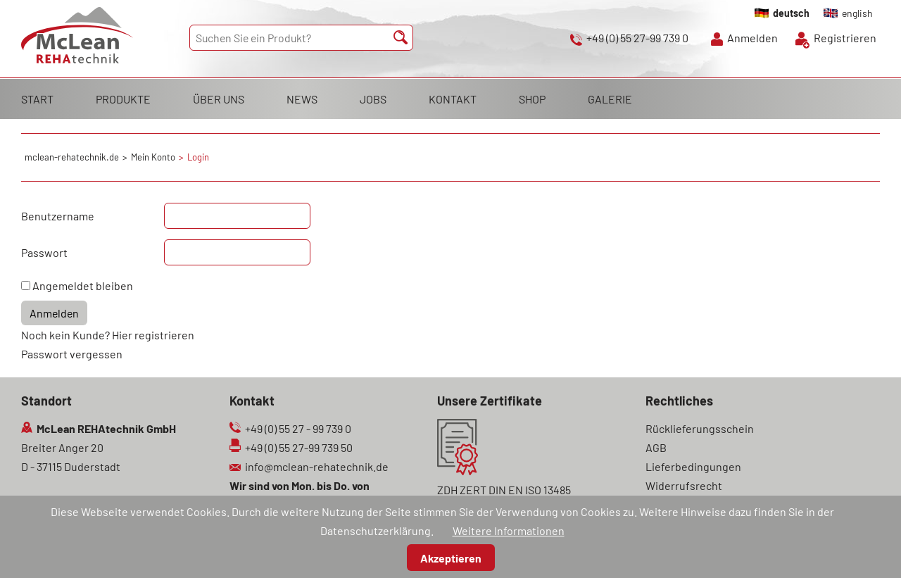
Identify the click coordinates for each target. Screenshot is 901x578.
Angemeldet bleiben (82, 285)
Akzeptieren (450, 558)
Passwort (44, 252)
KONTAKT (453, 99)
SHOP (532, 99)
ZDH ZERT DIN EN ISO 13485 (504, 489)
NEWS (301, 99)
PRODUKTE (123, 99)
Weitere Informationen (509, 530)
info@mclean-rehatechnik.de (317, 466)
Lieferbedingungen (693, 466)
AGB (656, 447)
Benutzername (57, 215)
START (37, 99)
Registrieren (845, 37)
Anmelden (752, 37)
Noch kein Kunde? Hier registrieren (107, 334)
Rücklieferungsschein (699, 428)
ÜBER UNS (218, 99)
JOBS (373, 99)
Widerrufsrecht (683, 485)
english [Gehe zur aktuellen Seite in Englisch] (857, 13)
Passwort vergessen (71, 353)
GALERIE (610, 99)
